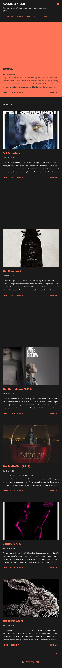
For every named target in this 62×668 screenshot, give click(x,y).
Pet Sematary (11, 153)
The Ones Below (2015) (17, 389)
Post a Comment (17, 92)
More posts (54, 653)
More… (46, 16)
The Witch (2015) (13, 621)
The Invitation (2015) (16, 466)
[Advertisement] (31, 204)
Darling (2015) (12, 543)
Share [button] (5, 92)
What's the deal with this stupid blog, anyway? (20, 16)
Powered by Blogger (31, 662)
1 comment (14, 645)
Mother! (8, 68)
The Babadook (12, 271)
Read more (54, 92)
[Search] (52, 4)
